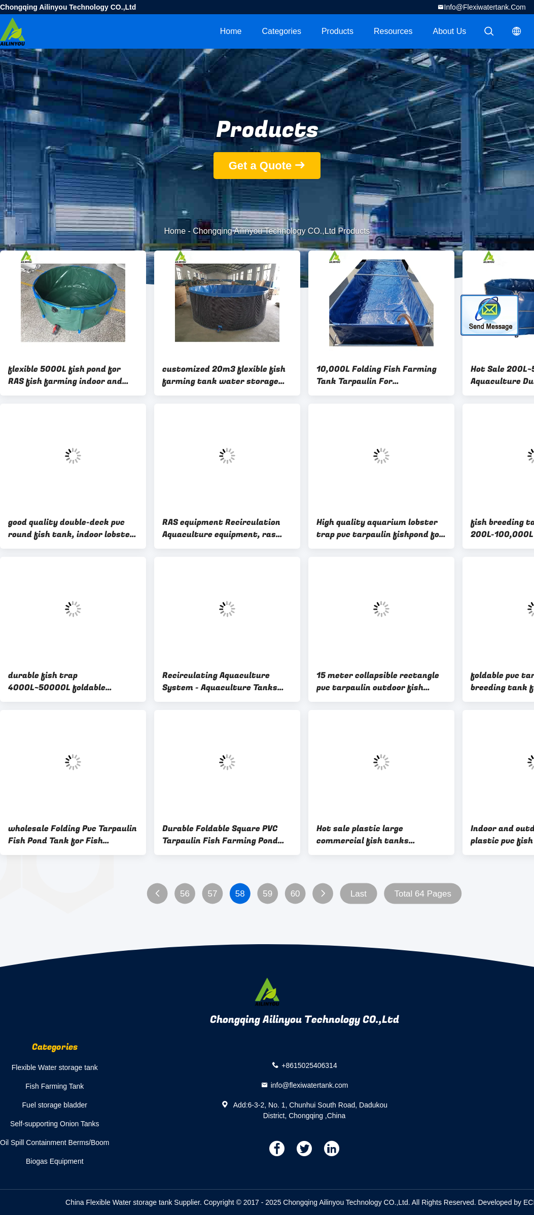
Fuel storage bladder (54, 1105)
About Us (450, 31)
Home (231, 31)
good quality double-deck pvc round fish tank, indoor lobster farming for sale (71, 528)
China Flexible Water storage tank (118, 1202)
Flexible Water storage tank (55, 1067)
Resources (393, 31)
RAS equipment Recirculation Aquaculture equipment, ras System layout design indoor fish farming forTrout (221, 528)
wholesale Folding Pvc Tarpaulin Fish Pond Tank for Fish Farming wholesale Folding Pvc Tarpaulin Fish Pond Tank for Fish (72, 835)
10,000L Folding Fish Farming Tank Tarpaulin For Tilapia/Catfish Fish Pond (376, 375)
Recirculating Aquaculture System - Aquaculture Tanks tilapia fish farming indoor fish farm (225, 681)
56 (185, 894)
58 (240, 894)
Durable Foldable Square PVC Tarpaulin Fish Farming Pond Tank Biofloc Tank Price (220, 835)
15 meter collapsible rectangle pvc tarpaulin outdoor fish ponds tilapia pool (377, 681)
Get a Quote (260, 165)
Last (358, 894)
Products (337, 31)
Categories (281, 31)
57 (212, 894)
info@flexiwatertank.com (485, 7)
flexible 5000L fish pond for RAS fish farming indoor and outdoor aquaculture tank (65, 375)
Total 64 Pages (422, 894)
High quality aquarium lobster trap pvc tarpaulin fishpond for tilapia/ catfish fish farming (379, 528)
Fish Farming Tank (54, 1086)
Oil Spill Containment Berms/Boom (55, 1142)
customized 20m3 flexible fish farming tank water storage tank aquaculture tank (224, 375)
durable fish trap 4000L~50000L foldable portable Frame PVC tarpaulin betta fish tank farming (68, 681)
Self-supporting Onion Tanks (54, 1124)
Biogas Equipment (55, 1161)
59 (267, 894)
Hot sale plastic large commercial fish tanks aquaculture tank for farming (377, 835)
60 (295, 894)
